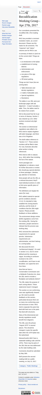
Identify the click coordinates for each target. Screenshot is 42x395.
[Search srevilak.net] (37, 11)
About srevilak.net (33, 384)
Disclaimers (21, 388)
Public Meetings (32, 366)
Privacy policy (22, 384)
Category (23, 366)
